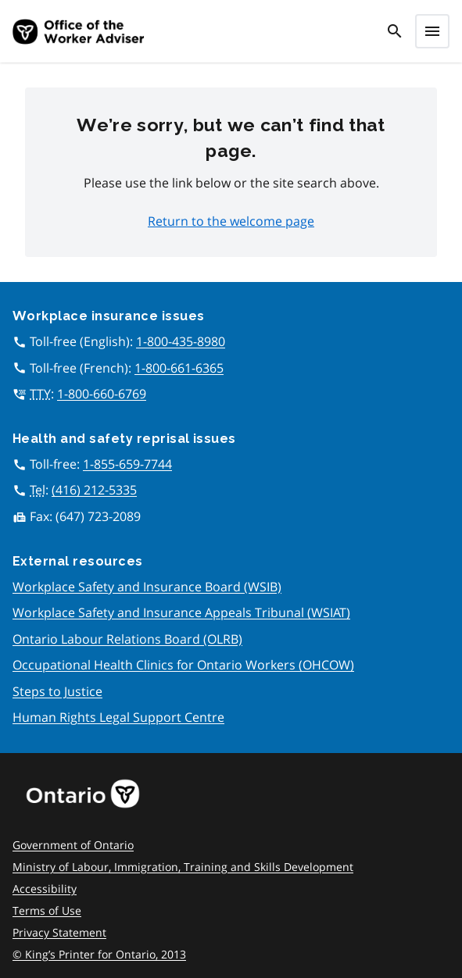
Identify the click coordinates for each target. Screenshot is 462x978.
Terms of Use (47, 910)
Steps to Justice (57, 691)
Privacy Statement (59, 932)
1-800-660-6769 (101, 393)
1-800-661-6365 (179, 368)
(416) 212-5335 (94, 489)
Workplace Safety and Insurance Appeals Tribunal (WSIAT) (181, 612)
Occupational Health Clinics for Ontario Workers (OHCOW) (183, 664)
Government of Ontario (73, 844)
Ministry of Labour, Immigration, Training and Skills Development (183, 866)
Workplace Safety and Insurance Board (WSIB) (147, 586)
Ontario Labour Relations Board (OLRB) (127, 639)
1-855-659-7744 (127, 464)
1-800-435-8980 (180, 341)
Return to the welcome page (231, 221)
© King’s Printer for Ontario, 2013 (99, 954)
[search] (395, 31)
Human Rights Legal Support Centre (118, 717)
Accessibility (45, 888)
